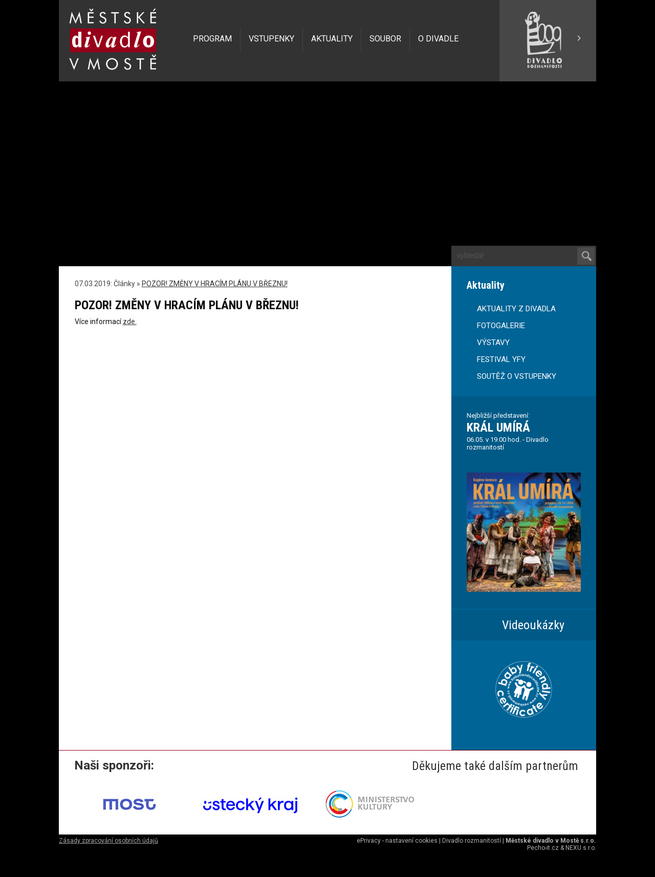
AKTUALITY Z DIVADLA (516, 308)
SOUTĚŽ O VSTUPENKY (516, 376)
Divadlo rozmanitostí (471, 840)
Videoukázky (533, 625)
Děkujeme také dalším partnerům (495, 766)
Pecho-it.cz (543, 847)
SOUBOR (385, 39)
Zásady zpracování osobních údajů (108, 840)
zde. (130, 321)
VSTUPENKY (271, 39)
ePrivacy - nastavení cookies (397, 840)
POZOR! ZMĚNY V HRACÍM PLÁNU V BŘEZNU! (215, 284)
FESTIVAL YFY (501, 359)
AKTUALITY (332, 39)
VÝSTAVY (493, 342)
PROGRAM (212, 39)
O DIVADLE (438, 39)
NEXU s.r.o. (580, 847)
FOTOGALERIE (501, 325)
